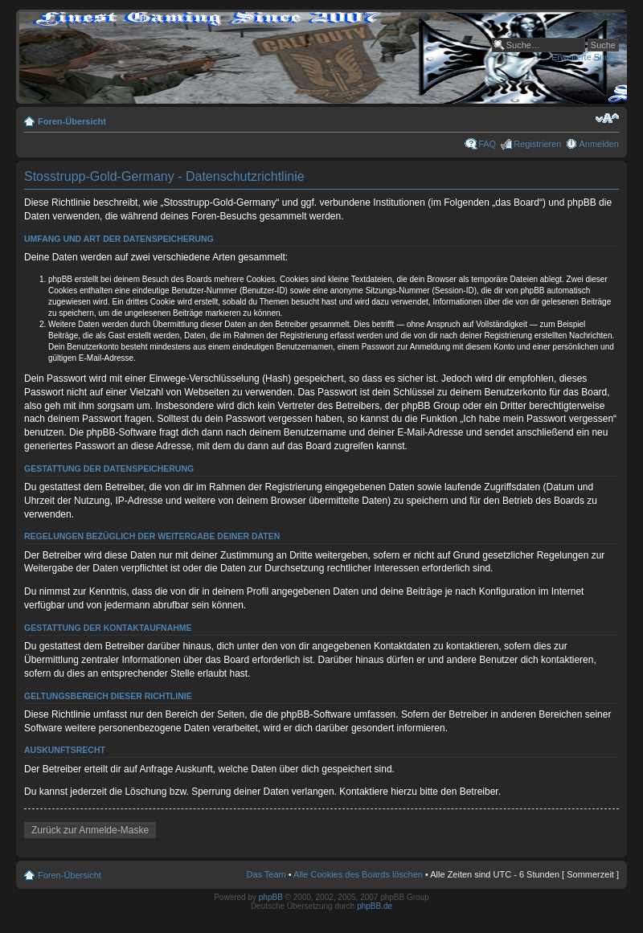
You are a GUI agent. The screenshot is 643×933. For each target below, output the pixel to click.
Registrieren (537, 144)
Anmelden (599, 144)
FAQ (487, 144)
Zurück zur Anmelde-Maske (90, 830)
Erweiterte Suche (585, 57)
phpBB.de (374, 906)
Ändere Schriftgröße (607, 118)
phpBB (271, 897)
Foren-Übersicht (72, 121)
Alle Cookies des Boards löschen (358, 874)
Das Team (265, 874)
